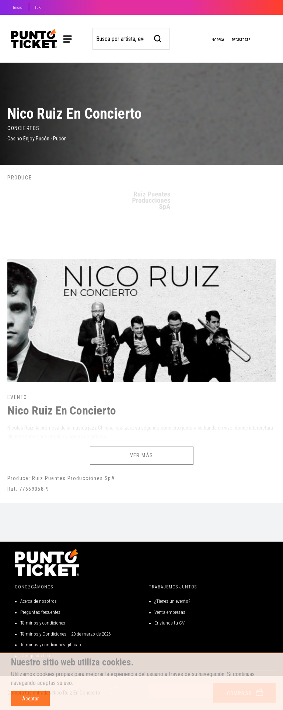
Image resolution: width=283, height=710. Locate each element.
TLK (38, 7)
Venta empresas (169, 612)
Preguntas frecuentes (40, 612)
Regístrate (241, 40)
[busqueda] (158, 37)
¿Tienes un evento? (172, 601)
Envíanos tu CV (169, 623)
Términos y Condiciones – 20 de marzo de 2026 (65, 634)
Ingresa (211, 40)
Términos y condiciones (42, 623)
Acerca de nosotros (38, 601)
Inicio (17, 7)
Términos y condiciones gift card (51, 644)
